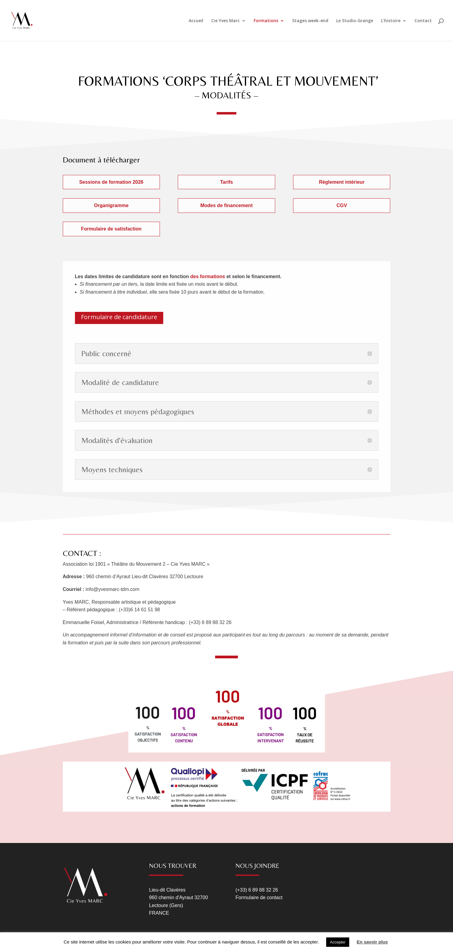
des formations (207, 276)
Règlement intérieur (341, 182)
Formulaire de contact (258, 897)
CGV (341, 205)
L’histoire (391, 21)
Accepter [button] (337, 942)
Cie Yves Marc (225, 21)
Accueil (196, 21)
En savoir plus (372, 941)
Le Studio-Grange (354, 21)
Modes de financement (226, 205)
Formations (266, 21)
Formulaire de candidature (119, 317)
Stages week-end (310, 21)
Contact (423, 21)
